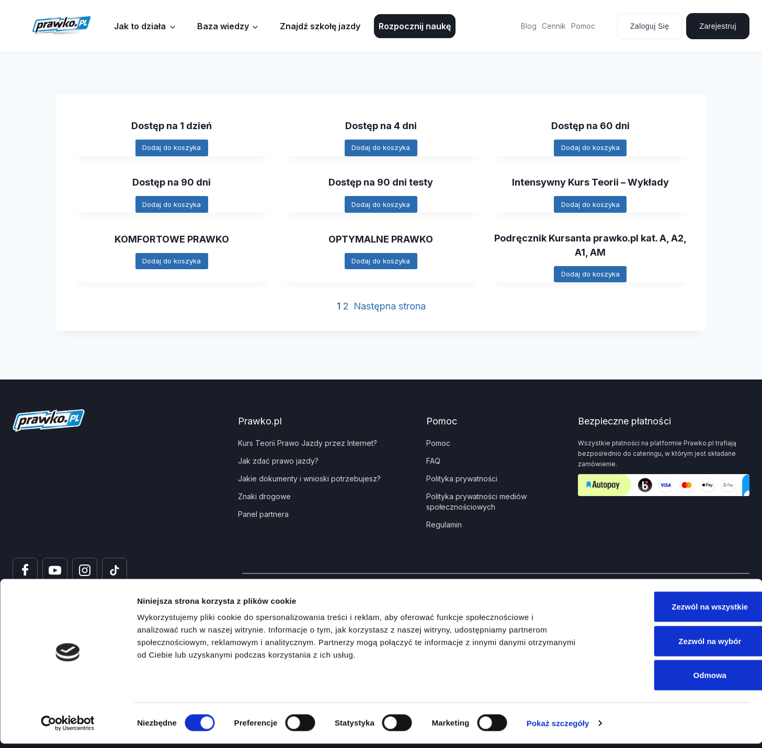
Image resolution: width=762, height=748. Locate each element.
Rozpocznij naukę (415, 26)
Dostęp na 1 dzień (172, 125)
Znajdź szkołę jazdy (320, 26)
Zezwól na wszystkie (674, 610)
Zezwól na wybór (674, 645)
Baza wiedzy (223, 26)
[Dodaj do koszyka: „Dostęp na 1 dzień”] (171, 149)
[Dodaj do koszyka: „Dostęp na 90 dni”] (171, 207)
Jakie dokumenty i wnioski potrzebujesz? (309, 478)
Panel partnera (263, 514)
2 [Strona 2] (346, 313)
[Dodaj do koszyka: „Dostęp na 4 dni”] (381, 149)
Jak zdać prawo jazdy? (278, 460)
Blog (529, 25)
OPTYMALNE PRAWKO (381, 241)
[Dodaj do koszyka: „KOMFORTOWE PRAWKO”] (171, 265)
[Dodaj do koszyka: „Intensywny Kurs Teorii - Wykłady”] (590, 207)
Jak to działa (140, 26)
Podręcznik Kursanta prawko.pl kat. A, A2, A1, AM (590, 249)
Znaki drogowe (264, 496)
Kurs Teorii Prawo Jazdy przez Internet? (307, 443)
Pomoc (583, 25)
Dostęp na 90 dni (171, 183)
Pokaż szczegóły (558, 727)
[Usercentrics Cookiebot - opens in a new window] (67, 727)
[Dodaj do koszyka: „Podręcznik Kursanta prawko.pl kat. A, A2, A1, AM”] (590, 280)
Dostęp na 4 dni (381, 125)
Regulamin (444, 524)
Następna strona (390, 313)
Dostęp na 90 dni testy (381, 183)
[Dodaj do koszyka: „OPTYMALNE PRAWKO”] (381, 265)
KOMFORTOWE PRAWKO (172, 241)
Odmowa (674, 679)
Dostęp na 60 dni (590, 125)
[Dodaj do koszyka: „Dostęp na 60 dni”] (590, 149)
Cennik (554, 25)
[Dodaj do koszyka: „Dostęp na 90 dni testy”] (381, 207)
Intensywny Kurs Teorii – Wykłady (590, 183)
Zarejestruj (717, 26)
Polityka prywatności (461, 478)
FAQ (433, 460)
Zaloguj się (649, 26)
